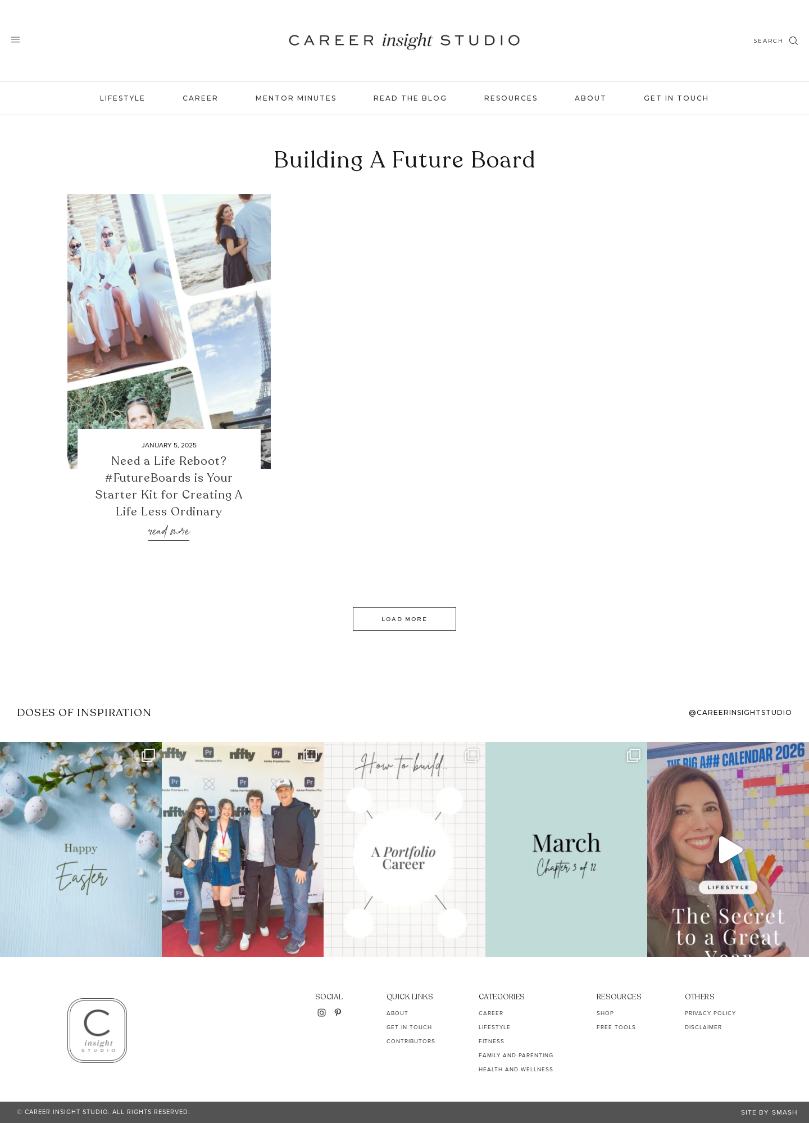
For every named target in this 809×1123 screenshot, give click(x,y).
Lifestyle (123, 98)
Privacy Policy (710, 1013)
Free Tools (616, 1027)
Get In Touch (676, 98)
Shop (605, 1013)
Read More (168, 532)
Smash (785, 1112)
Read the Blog (410, 98)
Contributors (411, 1041)
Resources (511, 98)
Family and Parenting (516, 1055)
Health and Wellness (516, 1069)
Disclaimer (703, 1027)
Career (201, 98)
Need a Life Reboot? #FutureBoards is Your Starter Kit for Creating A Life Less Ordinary (169, 486)
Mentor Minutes (296, 98)
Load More (404, 619)
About (591, 98)
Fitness (492, 1041)
